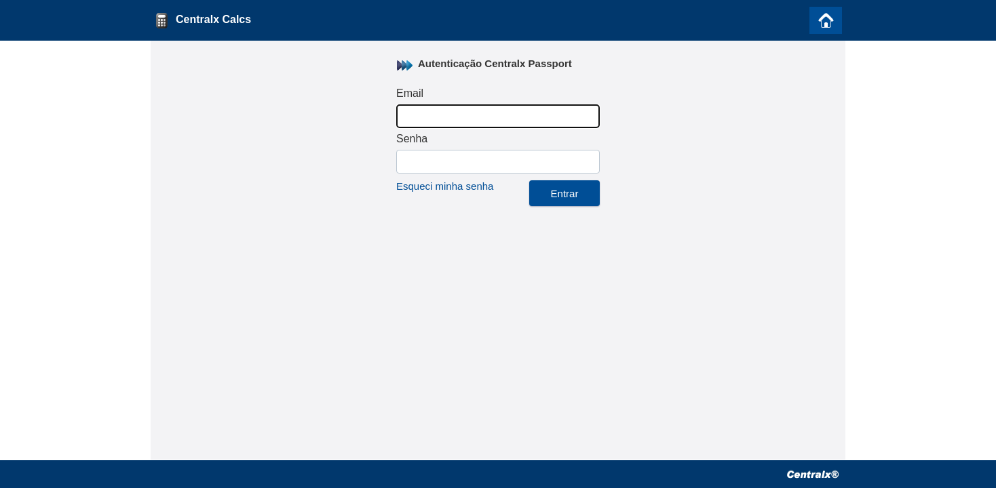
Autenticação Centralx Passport (495, 63)
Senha (411, 138)
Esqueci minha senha (444, 186)
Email (409, 93)
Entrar (565, 193)
